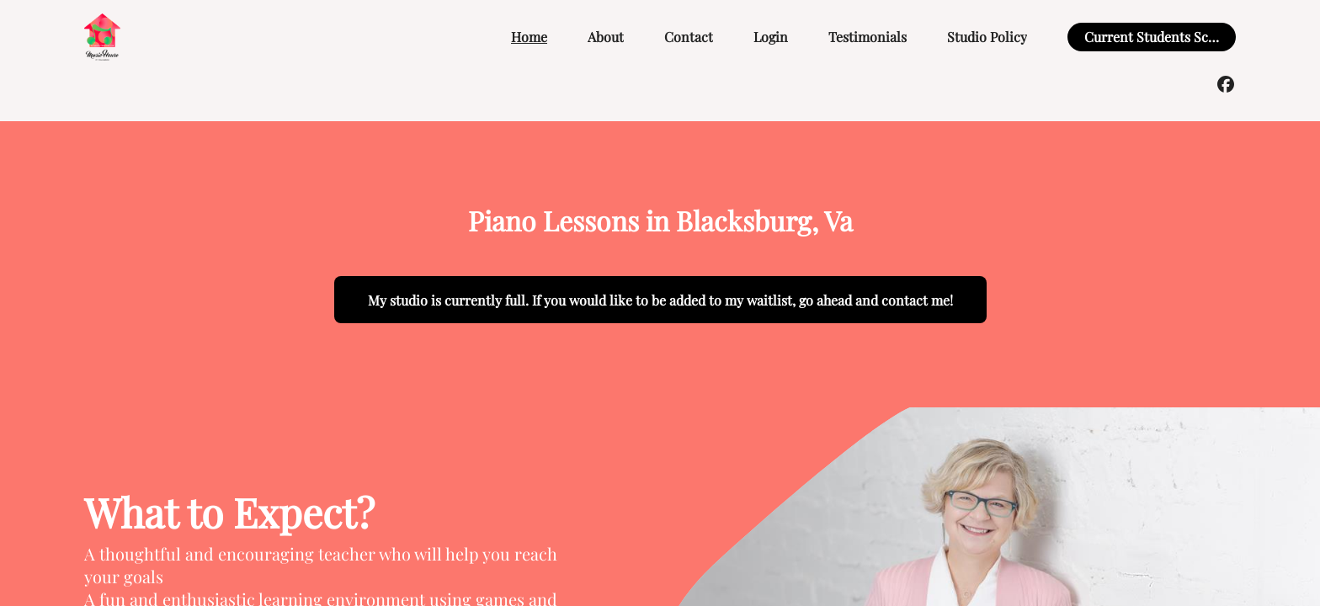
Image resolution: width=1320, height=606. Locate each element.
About (606, 36)
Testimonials (867, 36)
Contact (688, 36)
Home (529, 36)
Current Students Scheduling (1172, 36)
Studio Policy (987, 36)
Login (770, 36)
